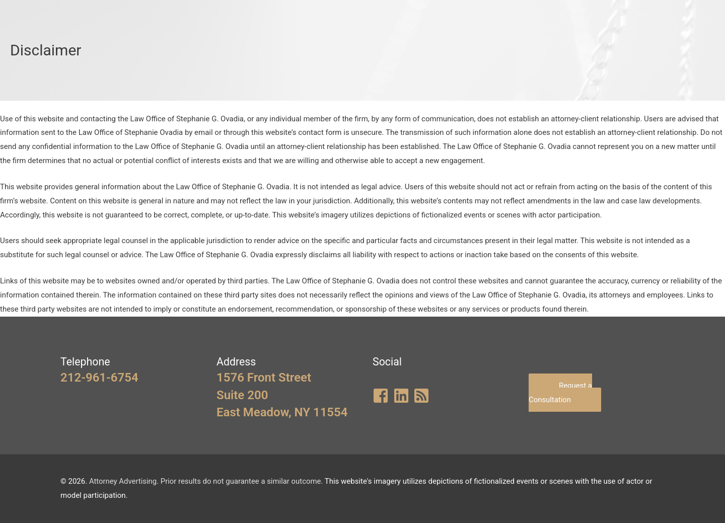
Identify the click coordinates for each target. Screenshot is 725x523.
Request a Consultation (560, 392)
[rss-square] (422, 396)
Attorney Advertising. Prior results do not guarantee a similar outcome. (207, 481)
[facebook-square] (382, 396)
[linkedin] (402, 396)
